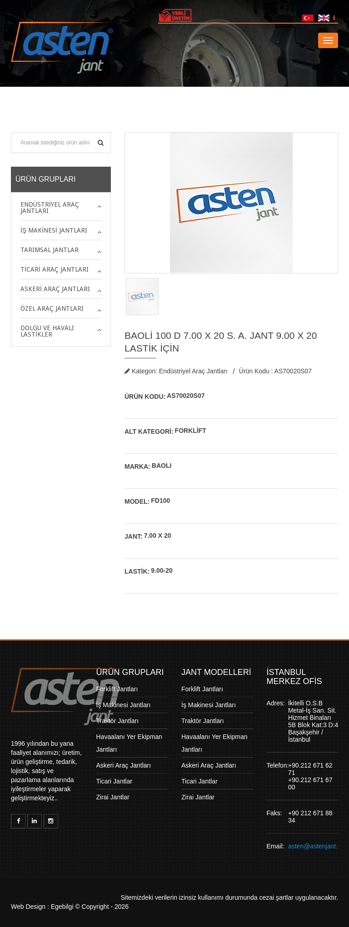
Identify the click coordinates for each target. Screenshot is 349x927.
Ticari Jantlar (114, 781)
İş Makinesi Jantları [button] (53, 230)
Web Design (28, 906)
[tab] (60, 207)
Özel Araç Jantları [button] (52, 308)
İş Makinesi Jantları (123, 705)
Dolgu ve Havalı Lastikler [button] (47, 331)
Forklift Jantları (117, 689)
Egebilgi (62, 906)
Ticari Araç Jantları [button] (54, 269)
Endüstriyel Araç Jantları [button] (49, 207)
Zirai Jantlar (113, 797)
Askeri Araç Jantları (123, 765)
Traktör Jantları (117, 720)
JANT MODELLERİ (216, 672)
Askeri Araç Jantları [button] (55, 289)
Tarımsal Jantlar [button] (49, 250)
